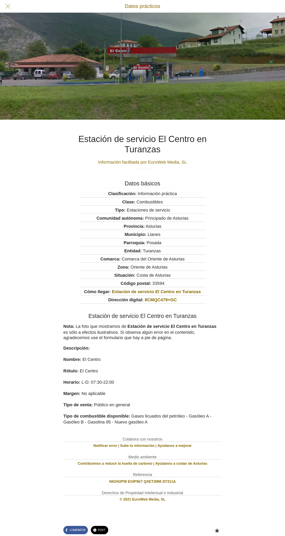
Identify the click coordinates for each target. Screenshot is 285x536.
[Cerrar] (8, 6)
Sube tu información (137, 446)
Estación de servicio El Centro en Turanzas (156, 291)
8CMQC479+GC (161, 299)
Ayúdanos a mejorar (175, 446)
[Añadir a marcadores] (217, 530)
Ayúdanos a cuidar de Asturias (181, 463)
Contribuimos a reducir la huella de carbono (115, 463)
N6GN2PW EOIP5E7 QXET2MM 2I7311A (142, 482)
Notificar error (105, 446)
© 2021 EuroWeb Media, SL (142, 499)
